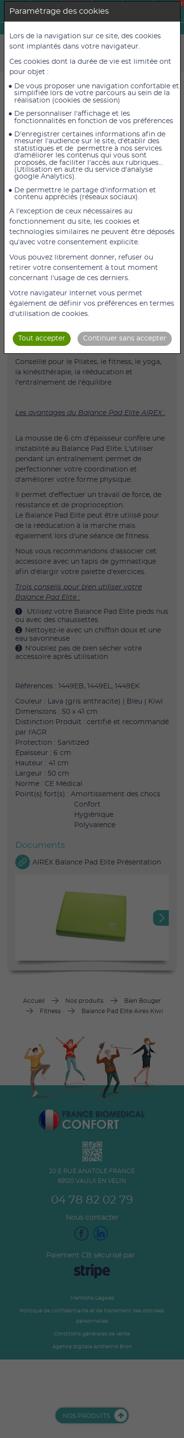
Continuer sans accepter (124, 338)
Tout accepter (41, 338)
